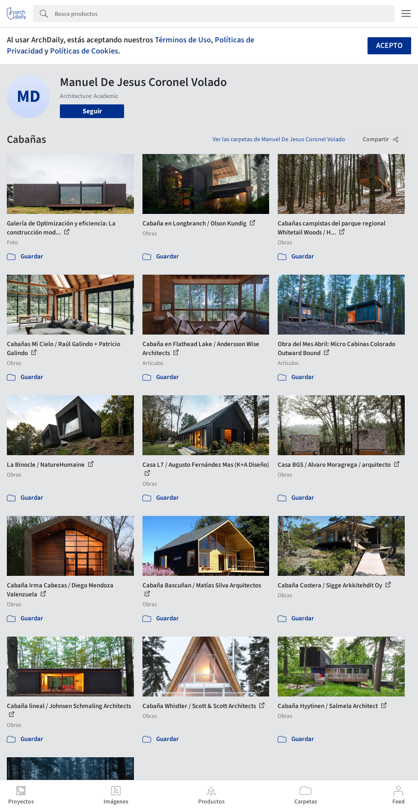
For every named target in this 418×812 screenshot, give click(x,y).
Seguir (92, 111)
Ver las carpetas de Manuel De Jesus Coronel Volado (279, 139)
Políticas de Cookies (84, 50)
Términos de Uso (183, 39)
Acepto (389, 45)
